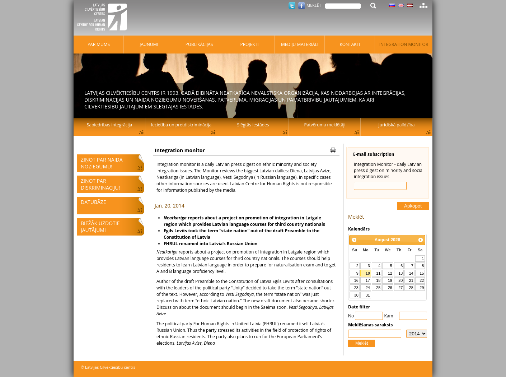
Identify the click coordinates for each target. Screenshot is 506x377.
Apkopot (413, 206)
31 (368, 295)
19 (390, 280)
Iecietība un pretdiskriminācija (181, 125)
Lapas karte (423, 5)
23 (356, 287)
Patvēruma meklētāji (325, 125)
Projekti (249, 44)
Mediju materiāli (299, 44)
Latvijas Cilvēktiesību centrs (104, 18)
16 (356, 280)
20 (400, 280)
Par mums (99, 44)
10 (368, 273)
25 (378, 287)
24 (368, 287)
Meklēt (361, 343)
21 (411, 280)
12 (390, 273)
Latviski (410, 5)
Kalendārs (359, 229)
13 (400, 273)
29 (422, 287)
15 (422, 273)
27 (400, 287)
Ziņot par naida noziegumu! (102, 163)
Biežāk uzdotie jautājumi (100, 226)
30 (356, 295)
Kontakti (349, 44)
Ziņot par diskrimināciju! (100, 184)
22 (422, 280)
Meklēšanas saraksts (370, 325)
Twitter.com (292, 5)
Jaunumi (149, 44)
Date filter (359, 307)
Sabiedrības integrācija (109, 125)
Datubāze (93, 202)
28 (411, 287)
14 (411, 273)
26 (390, 287)
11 (378, 273)
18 (378, 280)
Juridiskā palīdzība (397, 125)
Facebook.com (301, 5)
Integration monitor (403, 44)
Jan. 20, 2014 (169, 205)
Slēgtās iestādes (253, 125)
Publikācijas (199, 44)
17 (368, 280)
